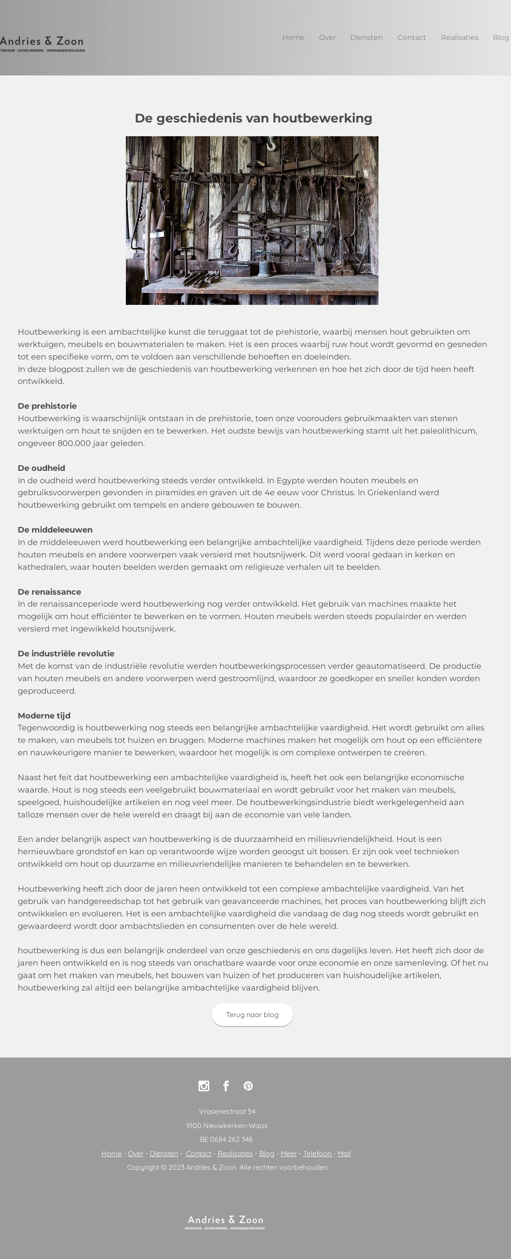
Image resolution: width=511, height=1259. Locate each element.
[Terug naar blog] (252, 1014)
